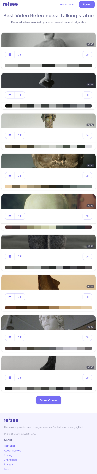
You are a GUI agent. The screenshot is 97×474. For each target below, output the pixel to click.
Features (9, 445)
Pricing (8, 455)
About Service (12, 450)
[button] (9, 54)
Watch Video (67, 4)
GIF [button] (20, 54)
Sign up (86, 4)
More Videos (48, 400)
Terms (7, 469)
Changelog (10, 459)
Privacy (8, 464)
